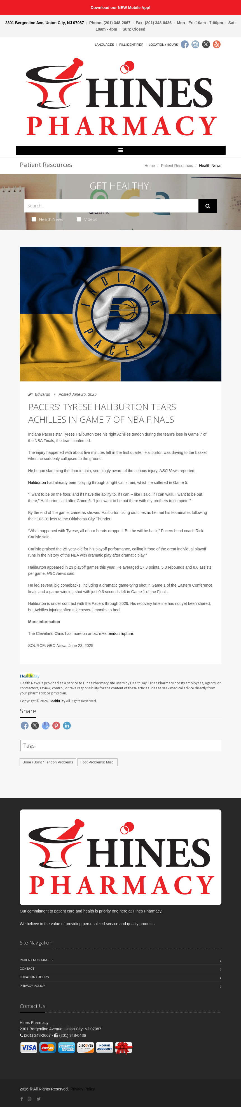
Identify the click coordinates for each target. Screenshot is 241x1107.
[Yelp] (217, 44)
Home (149, 165)
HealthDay (57, 701)
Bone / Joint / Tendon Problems (48, 762)
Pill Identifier (131, 44)
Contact (27, 968)
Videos (87, 219)
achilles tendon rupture (113, 633)
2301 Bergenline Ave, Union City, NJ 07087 (44, 22)
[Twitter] (206, 44)
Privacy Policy (32, 985)
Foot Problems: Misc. (97, 762)
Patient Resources (177, 165)
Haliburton (37, 482)
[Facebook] (185, 44)
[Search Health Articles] (111, 205)
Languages (104, 44)
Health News (47, 219)
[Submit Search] (207, 206)
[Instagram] (195, 44)
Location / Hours (163, 44)
